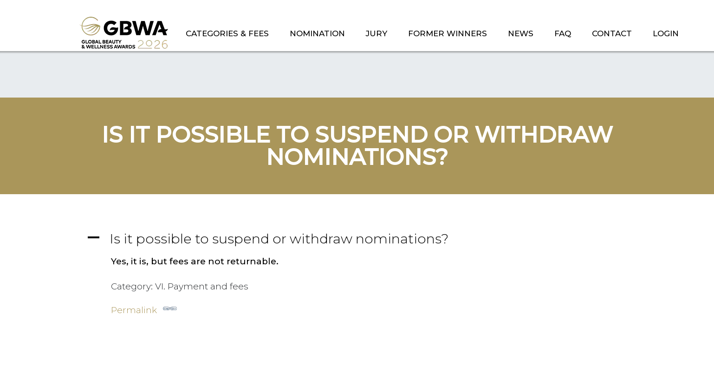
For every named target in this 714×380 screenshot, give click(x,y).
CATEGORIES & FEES (227, 33)
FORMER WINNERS (447, 33)
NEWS (520, 33)
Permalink (144, 308)
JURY (376, 33)
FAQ (562, 33)
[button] (357, 238)
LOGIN (666, 33)
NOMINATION (317, 33)
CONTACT (612, 33)
